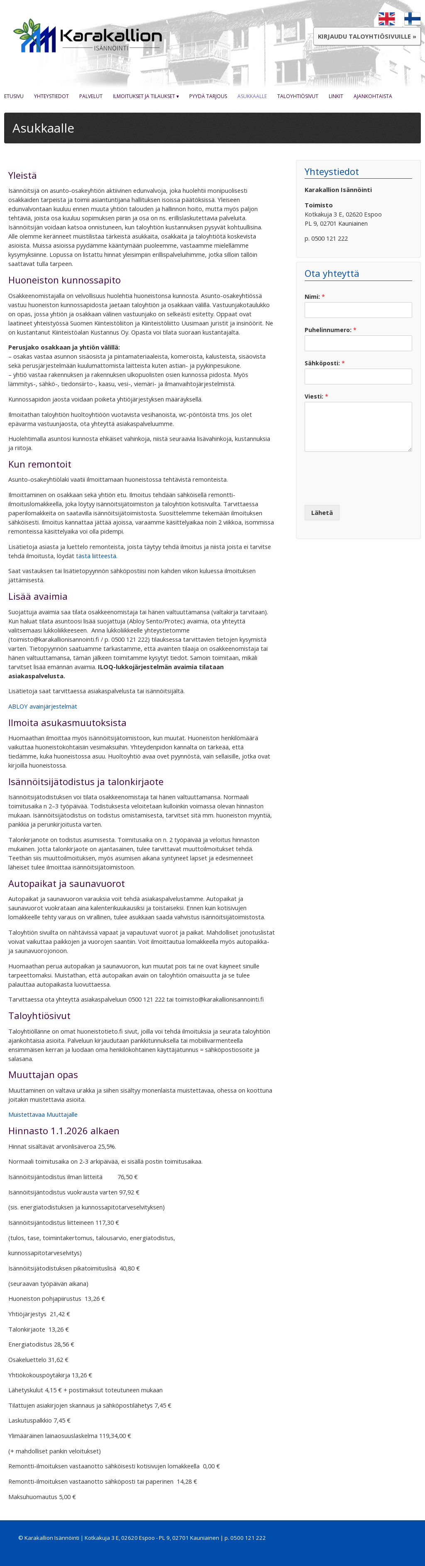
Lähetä (322, 512)
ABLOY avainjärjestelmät (42, 706)
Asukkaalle (252, 96)
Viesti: (316, 396)
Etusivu (14, 96)
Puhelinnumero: (331, 330)
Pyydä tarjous (208, 96)
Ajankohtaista (373, 96)
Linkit (336, 96)
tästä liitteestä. (96, 556)
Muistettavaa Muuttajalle (43, 1114)
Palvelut (91, 96)
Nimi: (315, 296)
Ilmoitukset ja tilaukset (144, 96)
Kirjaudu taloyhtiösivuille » (367, 36)
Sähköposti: (325, 363)
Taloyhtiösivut (297, 96)
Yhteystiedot (51, 96)
